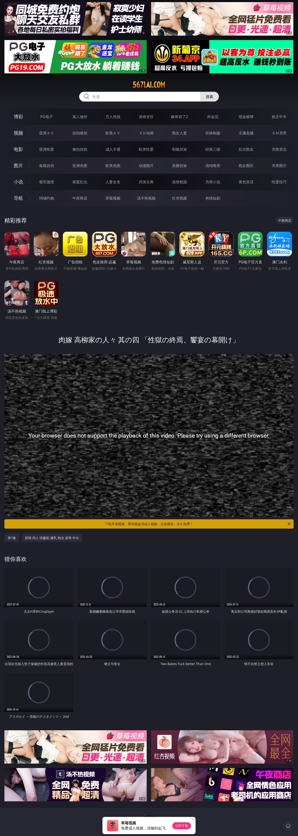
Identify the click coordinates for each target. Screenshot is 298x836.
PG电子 (46, 116)
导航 (18, 198)
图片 (18, 165)
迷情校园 (179, 181)
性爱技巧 (279, 181)
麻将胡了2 (179, 116)
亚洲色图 (79, 165)
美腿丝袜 (179, 165)
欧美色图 (112, 165)
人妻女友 (112, 181)
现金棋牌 (246, 116)
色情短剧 (212, 198)
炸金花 (212, 116)
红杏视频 (179, 198)
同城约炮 (46, 198)
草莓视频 (112, 198)
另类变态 (279, 149)
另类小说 (212, 181)
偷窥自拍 (46, 165)
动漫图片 (146, 165)
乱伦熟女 (246, 149)
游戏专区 (146, 116)
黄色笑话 (246, 181)
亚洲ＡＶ (46, 133)
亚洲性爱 (46, 149)
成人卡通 (112, 149)
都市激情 (46, 181)
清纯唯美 (212, 165)
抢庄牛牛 (279, 116)
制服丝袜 (179, 149)
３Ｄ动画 (146, 133)
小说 (18, 182)
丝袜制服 (212, 133)
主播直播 (246, 133)
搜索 (209, 96)
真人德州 (79, 116)
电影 (18, 149)
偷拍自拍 (79, 149)
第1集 (12, 538)
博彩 (18, 116)
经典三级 (212, 149)
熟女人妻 (179, 133)
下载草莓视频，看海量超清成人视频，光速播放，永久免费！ (198, 524)
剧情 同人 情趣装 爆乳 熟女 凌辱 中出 (52, 538)
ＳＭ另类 (279, 133)
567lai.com (149, 84)
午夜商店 (79, 198)
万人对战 (112, 116)
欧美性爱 (146, 149)
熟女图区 (246, 165)
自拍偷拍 (79, 133)
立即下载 (181, 825)
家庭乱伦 (79, 181)
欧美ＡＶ (112, 133)
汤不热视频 (146, 198)
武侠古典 (146, 181)
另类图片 (279, 165)
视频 (18, 133)
